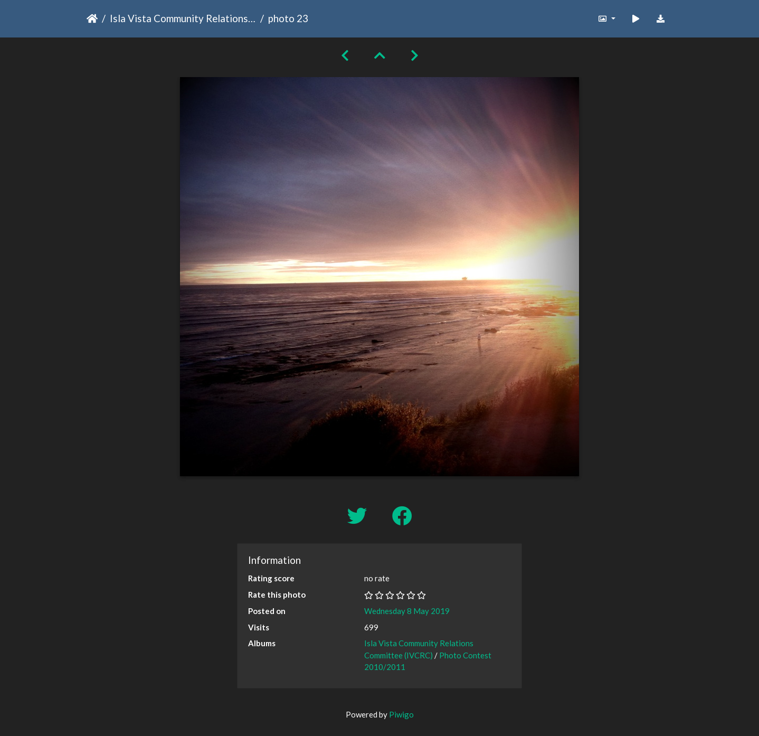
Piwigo (401, 714)
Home (92, 18)
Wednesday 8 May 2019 (407, 611)
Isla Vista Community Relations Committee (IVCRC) (183, 18)
